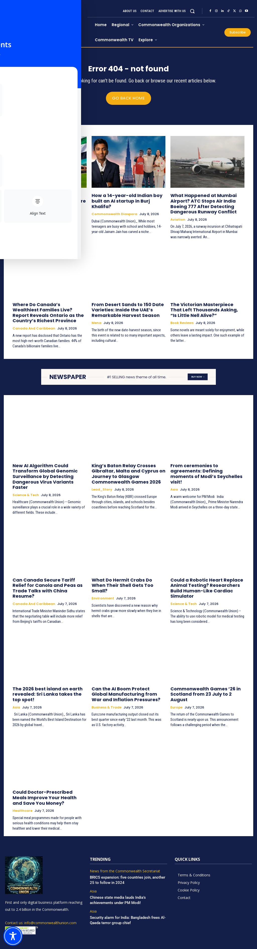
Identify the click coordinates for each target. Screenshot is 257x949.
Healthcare (22, 784)
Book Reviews (182, 319)
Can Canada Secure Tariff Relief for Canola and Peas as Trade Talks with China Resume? (49, 570)
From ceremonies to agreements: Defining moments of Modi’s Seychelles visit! (204, 465)
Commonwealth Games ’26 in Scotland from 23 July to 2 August (204, 669)
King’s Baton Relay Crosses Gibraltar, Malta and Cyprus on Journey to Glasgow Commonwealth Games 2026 (128, 467)
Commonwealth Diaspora (35, 209)
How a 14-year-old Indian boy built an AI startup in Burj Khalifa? (126, 200)
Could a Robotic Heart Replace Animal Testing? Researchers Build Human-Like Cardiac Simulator (205, 570)
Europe (176, 678)
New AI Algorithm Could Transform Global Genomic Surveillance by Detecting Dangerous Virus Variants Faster (49, 467)
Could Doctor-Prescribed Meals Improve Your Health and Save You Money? (47, 772)
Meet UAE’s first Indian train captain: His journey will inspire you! (49, 200)
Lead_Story (102, 481)
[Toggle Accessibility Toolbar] (13, 936)
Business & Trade (106, 683)
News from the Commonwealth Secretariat (122, 844)
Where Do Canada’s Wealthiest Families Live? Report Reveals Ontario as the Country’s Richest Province (45, 309)
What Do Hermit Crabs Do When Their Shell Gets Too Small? (123, 568)
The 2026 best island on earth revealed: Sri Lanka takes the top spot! (46, 671)
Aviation (177, 218)
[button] (192, 11)
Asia (174, 477)
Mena (96, 319)
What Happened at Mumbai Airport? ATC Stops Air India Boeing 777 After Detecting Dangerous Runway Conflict (207, 204)
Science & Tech (26, 481)
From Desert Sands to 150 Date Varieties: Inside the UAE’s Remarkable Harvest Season (122, 307)
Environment (103, 578)
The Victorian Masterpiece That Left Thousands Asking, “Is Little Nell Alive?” (206, 307)
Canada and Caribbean (34, 324)
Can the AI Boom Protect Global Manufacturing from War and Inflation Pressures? (123, 671)
